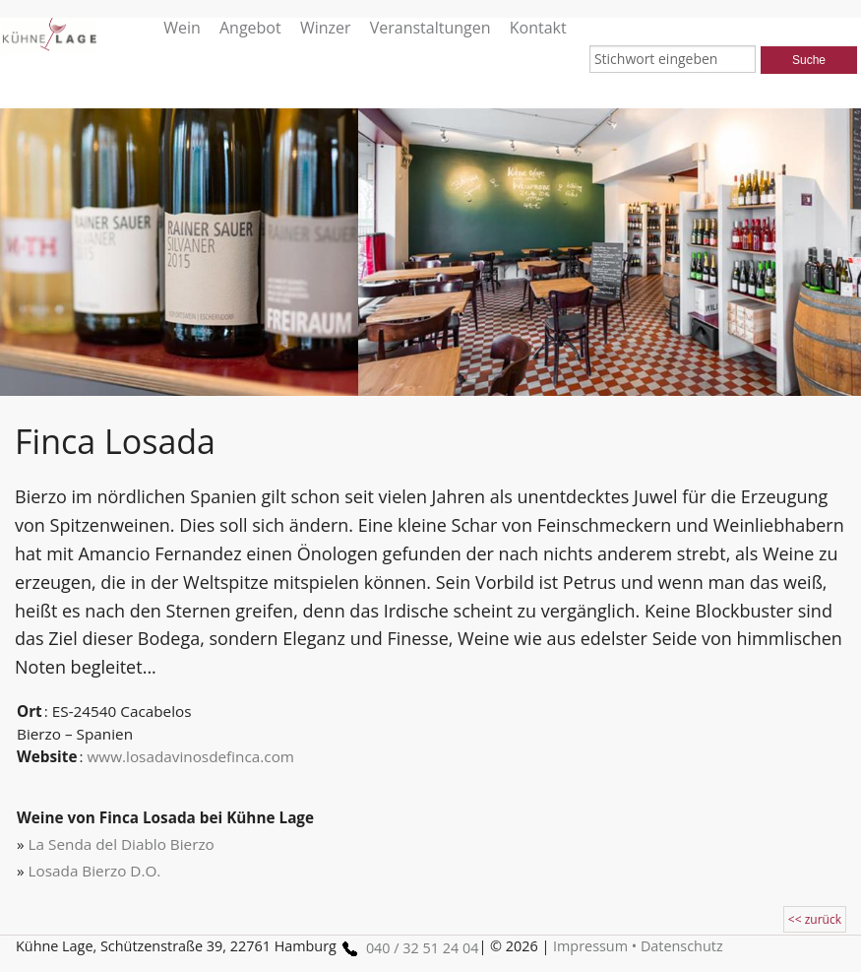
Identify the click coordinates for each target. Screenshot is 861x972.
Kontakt (538, 27)
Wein (182, 27)
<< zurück (814, 919)
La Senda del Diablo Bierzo (122, 844)
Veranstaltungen (430, 27)
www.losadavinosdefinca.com (190, 756)
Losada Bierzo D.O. (95, 870)
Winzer (325, 27)
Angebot (250, 27)
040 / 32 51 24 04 (407, 948)
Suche (809, 60)
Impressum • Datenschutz (638, 946)
